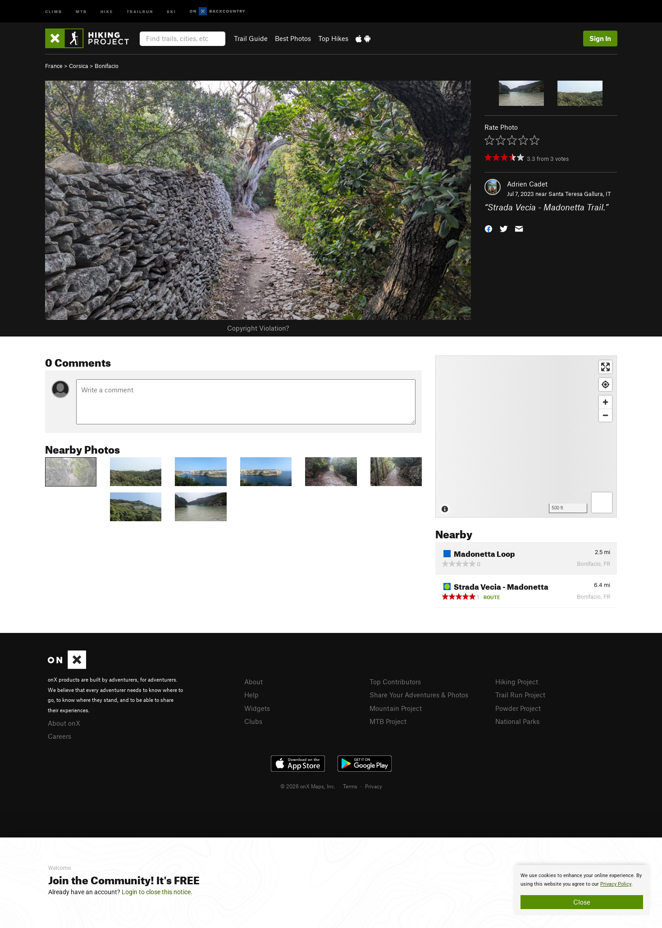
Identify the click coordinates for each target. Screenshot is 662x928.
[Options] (602, 502)
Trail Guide (251, 38)
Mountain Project (396, 708)
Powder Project (518, 708)
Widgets (257, 708)
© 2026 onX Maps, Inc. (307, 786)
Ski (171, 11)
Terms (350, 786)
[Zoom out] (605, 415)
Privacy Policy (615, 884)
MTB (81, 11)
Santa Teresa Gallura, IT (579, 193)
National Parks (517, 721)
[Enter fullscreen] (605, 366)
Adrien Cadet (527, 184)
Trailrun (140, 11)
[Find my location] (605, 384)
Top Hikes (333, 38)
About (253, 682)
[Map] (526, 436)
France (54, 65)
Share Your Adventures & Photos (419, 695)
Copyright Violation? (258, 328)
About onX (64, 723)
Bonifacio (107, 65)
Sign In (600, 38)
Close (581, 902)
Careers (59, 736)
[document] (581, 890)
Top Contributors (395, 682)
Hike (106, 11)
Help (251, 695)
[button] (488, 228)
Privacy (373, 786)
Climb (53, 11)
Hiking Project (516, 682)
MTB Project (388, 721)
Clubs (253, 721)
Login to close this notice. (157, 892)
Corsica (78, 65)
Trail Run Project (520, 695)
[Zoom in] (605, 402)
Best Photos (293, 38)
